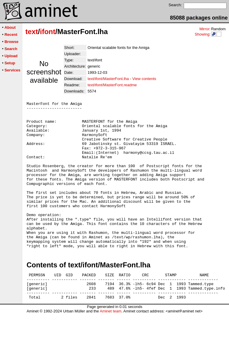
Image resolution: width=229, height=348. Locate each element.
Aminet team (110, 346)
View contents (144, 78)
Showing (202, 34)
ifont (47, 32)
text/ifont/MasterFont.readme (112, 85)
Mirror (204, 29)
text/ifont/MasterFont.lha (108, 78)
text (31, 32)
